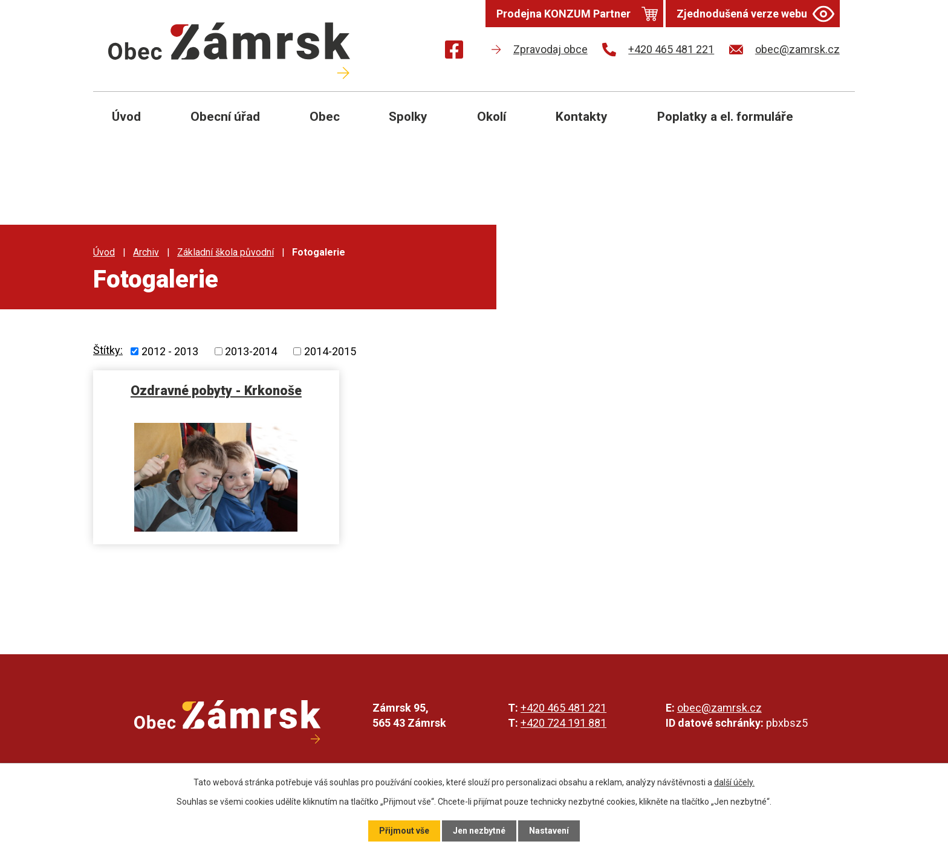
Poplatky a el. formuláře (725, 116)
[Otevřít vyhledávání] (832, 125)
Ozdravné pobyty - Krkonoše (216, 390)
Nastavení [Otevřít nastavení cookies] (549, 830)
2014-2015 (330, 351)
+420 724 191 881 (563, 722)
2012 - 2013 (169, 351)
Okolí (491, 116)
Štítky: (108, 350)
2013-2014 (251, 351)
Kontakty (582, 116)
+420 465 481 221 (563, 707)
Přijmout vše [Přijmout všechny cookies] (404, 830)
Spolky (408, 116)
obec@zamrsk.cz (719, 707)
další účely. (734, 782)
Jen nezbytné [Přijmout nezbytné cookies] (479, 830)
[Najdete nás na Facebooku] (454, 51)
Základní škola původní (225, 252)
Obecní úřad (225, 116)
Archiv (146, 252)
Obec (325, 116)
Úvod (126, 116)
